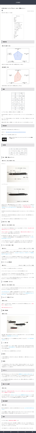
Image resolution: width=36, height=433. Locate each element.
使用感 (15, 21)
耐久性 (15, 33)
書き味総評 (15, 38)
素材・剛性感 (16, 30)
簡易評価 (15, 17)
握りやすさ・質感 (17, 24)
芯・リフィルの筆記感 (17, 26)
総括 (14, 39)
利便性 (15, 34)
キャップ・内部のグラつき (18, 29)
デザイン (15, 35)
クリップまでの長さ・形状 (18, 25)
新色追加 (15, 20)
